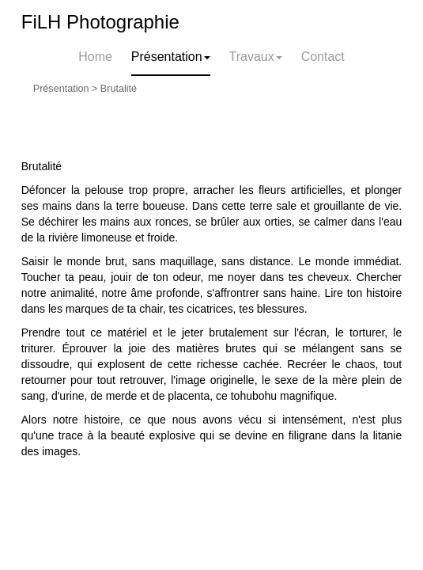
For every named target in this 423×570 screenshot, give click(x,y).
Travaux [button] (255, 56)
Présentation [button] (170, 56)
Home (95, 56)
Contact (323, 56)
